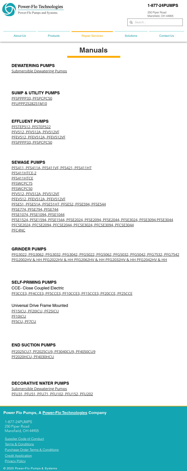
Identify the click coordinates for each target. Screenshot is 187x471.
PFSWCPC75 (22, 183)
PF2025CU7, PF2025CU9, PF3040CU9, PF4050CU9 (53, 351)
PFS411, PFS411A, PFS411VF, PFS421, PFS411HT (52, 167)
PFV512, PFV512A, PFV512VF (35, 131)
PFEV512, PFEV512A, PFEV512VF (38, 137)
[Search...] (155, 22)
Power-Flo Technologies (64, 412)
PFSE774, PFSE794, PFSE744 (35, 209)
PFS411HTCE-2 (24, 172)
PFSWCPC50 (22, 188)
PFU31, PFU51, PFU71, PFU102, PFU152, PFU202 (52, 393)
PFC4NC (18, 230)
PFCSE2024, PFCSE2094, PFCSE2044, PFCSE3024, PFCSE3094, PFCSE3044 (73, 224)
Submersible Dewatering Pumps (39, 71)
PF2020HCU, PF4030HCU (33, 356)
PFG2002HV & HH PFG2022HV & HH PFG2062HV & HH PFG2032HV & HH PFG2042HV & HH (89, 259)
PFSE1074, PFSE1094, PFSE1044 (38, 214)
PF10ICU (19, 316)
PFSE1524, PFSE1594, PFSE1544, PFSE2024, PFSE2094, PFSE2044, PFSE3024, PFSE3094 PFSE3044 (92, 219)
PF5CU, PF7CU (24, 321)
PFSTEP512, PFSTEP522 (31, 126)
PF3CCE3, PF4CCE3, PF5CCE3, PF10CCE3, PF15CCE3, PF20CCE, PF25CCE (72, 293)
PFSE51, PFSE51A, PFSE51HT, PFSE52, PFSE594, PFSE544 (59, 204)
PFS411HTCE (22, 178)
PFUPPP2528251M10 (29, 103)
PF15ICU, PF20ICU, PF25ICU (35, 311)
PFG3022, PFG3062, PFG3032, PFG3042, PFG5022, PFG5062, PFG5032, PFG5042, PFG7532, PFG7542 (95, 254)
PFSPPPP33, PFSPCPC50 (32, 98)
